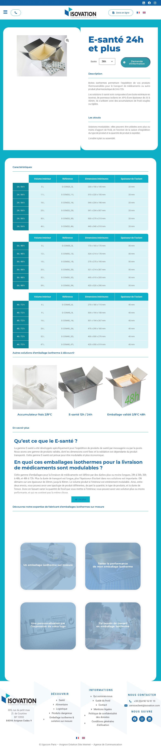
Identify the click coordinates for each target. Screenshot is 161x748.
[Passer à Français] (138, 13)
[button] (67, 40)
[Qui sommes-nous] (12, 3)
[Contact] (55, 3)
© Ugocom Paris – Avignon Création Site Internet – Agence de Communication (80, 744)
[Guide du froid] (29, 3)
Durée (94, 62)
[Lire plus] (80, 499)
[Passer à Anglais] (144, 13)
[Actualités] (43, 3)
